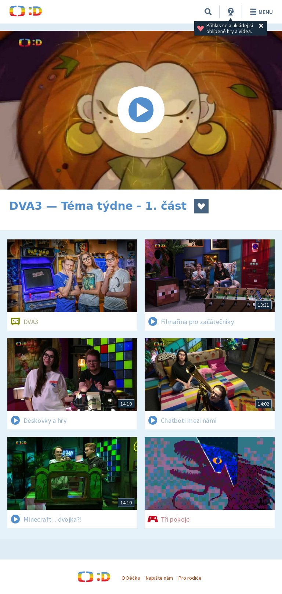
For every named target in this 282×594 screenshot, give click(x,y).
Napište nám (159, 578)
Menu (260, 11)
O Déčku (131, 578)
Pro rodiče (190, 578)
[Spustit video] (141, 110)
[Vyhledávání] (208, 12)
